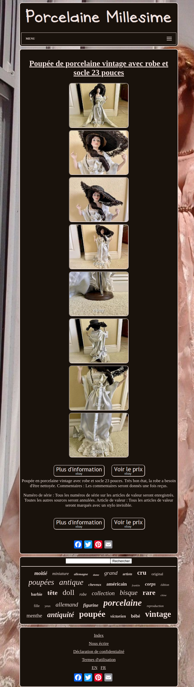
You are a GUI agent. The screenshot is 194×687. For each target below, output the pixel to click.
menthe (34, 616)
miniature (60, 573)
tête (52, 592)
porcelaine (122, 603)
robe (83, 594)
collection (103, 593)
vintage (158, 614)
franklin (136, 585)
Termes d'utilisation (99, 659)
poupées (41, 582)
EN (95, 667)
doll (69, 592)
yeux (48, 606)
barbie (36, 594)
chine (163, 595)
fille (37, 606)
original (157, 574)
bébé (135, 616)
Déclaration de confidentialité (98, 651)
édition (165, 585)
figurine (90, 605)
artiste (127, 574)
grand (111, 573)
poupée (92, 614)
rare (148, 592)
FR (103, 667)
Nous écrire (99, 643)
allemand (67, 604)
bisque (129, 592)
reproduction (155, 606)
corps (150, 584)
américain (116, 584)
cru (141, 572)
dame (96, 574)
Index (99, 635)
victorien (118, 616)
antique (71, 582)
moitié (40, 573)
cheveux (94, 585)
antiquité (60, 615)
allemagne (81, 574)
